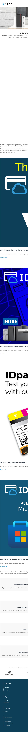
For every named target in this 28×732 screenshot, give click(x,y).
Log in (6, 700)
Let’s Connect (8, 721)
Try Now (2, 469)
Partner (6, 711)
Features (7, 687)
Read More (2, 354)
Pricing (6, 689)
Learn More (3, 257)
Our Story (7, 691)
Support (7, 702)
